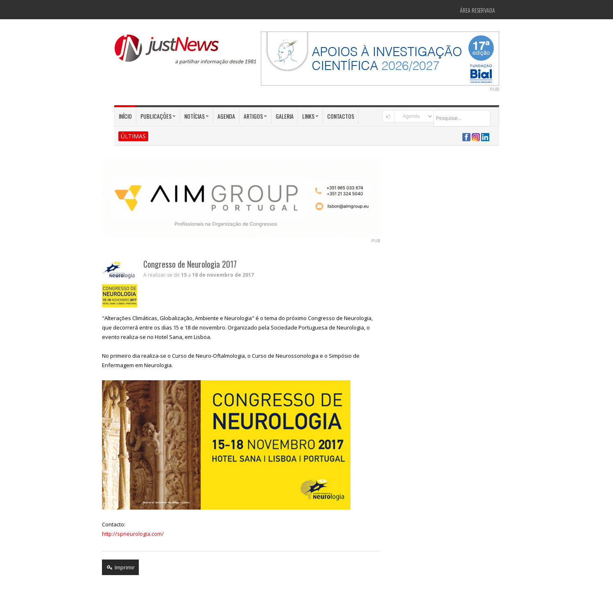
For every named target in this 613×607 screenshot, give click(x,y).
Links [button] (310, 116)
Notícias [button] (196, 116)
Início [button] (125, 116)
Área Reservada (477, 10)
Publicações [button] (158, 116)
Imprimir (120, 567)
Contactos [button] (340, 116)
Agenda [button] (226, 116)
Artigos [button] (255, 116)
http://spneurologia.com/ (133, 533)
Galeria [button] (285, 116)
